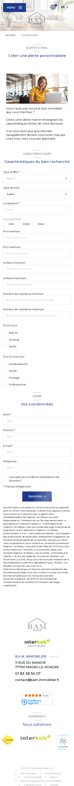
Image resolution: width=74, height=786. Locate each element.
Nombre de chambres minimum (23, 293)
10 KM (26, 224)
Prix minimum (11, 231)
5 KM (11, 224)
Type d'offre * (11, 172)
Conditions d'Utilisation (37, 582)
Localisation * (11, 203)
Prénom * (9, 430)
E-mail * (7, 445)
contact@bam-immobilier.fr (37, 680)
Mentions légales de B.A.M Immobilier (41, 780)
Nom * (7, 414)
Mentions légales (33, 777)
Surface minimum (14, 262)
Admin (54, 777)
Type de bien (11, 187)
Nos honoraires (28, 773)
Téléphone (10, 461)
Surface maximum (14, 278)
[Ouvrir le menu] (14, 7)
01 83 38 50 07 (27, 674)
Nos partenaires (53, 773)
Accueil (10, 35)
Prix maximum (12, 247)
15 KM (41, 224)
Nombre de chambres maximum (23, 309)
